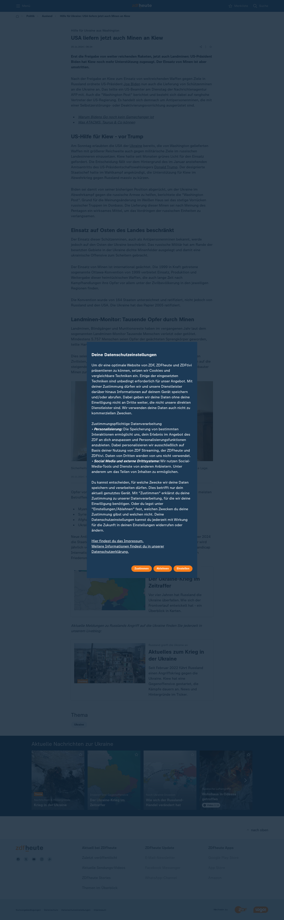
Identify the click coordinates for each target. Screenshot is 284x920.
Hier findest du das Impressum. (118, 541)
